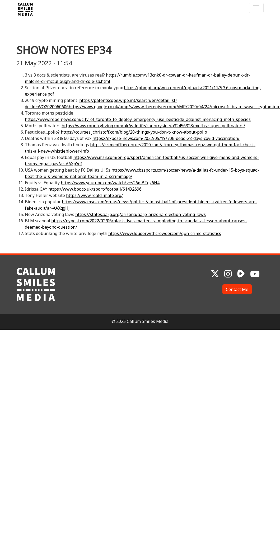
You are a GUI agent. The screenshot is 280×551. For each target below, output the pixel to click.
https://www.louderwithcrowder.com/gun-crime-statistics (164, 233)
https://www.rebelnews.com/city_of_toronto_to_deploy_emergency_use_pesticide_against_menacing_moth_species (138, 119)
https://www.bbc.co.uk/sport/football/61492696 (95, 189)
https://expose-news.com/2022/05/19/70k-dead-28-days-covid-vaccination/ (166, 138)
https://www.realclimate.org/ (94, 195)
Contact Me (237, 289)
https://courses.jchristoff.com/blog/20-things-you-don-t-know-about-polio (134, 132)
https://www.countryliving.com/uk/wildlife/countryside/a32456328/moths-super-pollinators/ (153, 126)
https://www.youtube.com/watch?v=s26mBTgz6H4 (110, 183)
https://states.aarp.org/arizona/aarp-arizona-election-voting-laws (140, 214)
